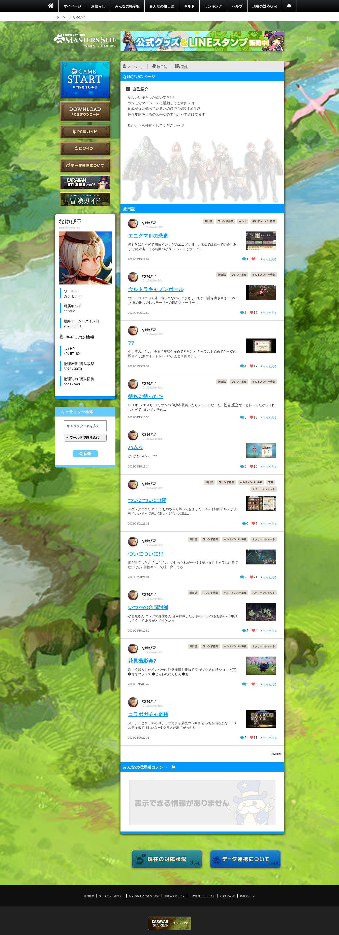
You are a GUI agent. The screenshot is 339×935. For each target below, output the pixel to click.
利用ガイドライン (175, 896)
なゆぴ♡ (149, 222)
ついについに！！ (145, 553)
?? (131, 342)
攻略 (270, 482)
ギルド (189, 6)
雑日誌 (208, 221)
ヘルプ (237, 6)
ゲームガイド (85, 199)
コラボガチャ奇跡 (148, 714)
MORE (276, 754)
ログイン (85, 148)
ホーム (60, 17)
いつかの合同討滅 (148, 607)
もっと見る (269, 259)
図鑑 (184, 66)
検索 (87, 454)
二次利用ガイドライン (202, 896)
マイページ (72, 6)
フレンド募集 (225, 221)
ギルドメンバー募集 (263, 221)
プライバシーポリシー (111, 896)
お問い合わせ (227, 896)
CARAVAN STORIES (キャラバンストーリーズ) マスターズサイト (85, 40)
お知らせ (98, 6)
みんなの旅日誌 (161, 6)
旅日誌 (162, 66)
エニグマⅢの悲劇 (148, 235)
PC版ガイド (85, 132)
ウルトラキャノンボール (155, 289)
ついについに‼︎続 (147, 500)
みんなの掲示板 (127, 6)
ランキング (213, 6)
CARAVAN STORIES (169, 923)
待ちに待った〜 (145, 396)
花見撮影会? (142, 660)
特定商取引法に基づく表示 (144, 896)
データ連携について (85, 165)
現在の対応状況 (264, 6)
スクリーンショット (263, 489)
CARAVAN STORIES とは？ (85, 182)
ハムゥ (135, 447)
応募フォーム (247, 896)
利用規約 (89, 896)
